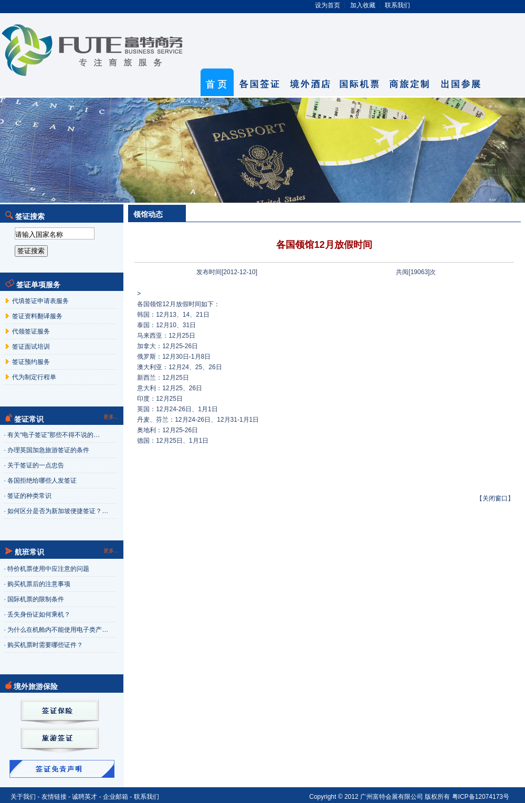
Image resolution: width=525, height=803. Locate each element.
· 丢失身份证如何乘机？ (37, 614)
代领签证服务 (30, 331)
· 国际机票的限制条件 (34, 599)
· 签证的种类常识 (28, 495)
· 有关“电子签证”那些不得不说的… (52, 435)
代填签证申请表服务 (39, 301)
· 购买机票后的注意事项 (37, 584)
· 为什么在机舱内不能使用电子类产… (56, 629)
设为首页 (327, 5)
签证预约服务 (30, 362)
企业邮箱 (115, 796)
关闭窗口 (495, 498)
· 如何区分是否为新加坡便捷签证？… (56, 511)
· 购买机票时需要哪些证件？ (43, 645)
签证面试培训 (30, 346)
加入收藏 (362, 5)
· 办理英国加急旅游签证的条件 (47, 450)
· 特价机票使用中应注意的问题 (47, 568)
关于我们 (23, 796)
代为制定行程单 (33, 377)
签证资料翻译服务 (36, 316)
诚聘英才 (84, 796)
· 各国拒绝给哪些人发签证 (40, 480)
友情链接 (54, 796)
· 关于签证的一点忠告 (34, 465)
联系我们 (397, 5)
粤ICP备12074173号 (480, 796)
